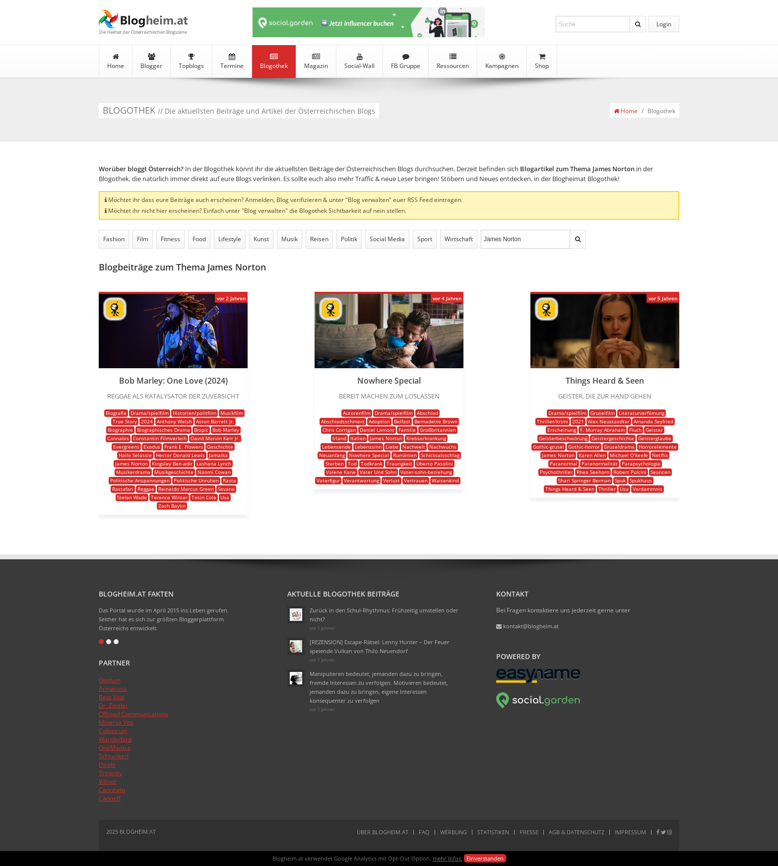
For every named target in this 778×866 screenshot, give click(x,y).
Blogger (151, 61)
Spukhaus (641, 480)
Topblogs (191, 61)
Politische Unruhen (196, 480)
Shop (542, 61)
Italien (358, 438)
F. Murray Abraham (602, 429)
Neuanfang (332, 455)
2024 (147, 421)
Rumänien (405, 455)
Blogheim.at (143, 19)
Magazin (316, 61)
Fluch (635, 429)
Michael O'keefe (629, 455)
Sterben (334, 463)
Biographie (120, 429)
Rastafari (122, 488)
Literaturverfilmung (641, 412)
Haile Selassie (135, 455)
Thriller (607, 488)
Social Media (387, 239)
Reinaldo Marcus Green (186, 488)
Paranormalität (600, 463)
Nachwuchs (442, 446)
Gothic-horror (584, 446)
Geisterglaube (654, 438)
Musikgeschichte (174, 471)
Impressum (630, 832)
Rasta (229, 480)
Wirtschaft (459, 239)
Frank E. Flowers (183, 446)
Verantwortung (361, 480)
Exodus (151, 446)
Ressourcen (453, 61)
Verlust (391, 480)
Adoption (379, 421)
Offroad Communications (133, 714)
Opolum (110, 680)
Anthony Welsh (174, 421)
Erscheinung (561, 429)
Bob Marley (225, 429)
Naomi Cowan (214, 471)
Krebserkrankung (426, 438)
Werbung (453, 832)
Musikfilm (231, 412)
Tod (352, 463)
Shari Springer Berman (584, 480)
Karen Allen (592, 455)
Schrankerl (114, 756)
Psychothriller (556, 471)
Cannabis (118, 438)
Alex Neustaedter (609, 421)
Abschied (427, 412)
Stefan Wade (132, 497)
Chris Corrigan (339, 429)
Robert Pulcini (630, 471)
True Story (125, 421)
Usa (224, 497)
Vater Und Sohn (378, 471)
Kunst (261, 239)
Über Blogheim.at (382, 832)
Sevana (226, 488)
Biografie (116, 412)
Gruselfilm (602, 412)
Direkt (107, 764)
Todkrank (372, 463)
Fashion (114, 239)
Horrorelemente (658, 446)
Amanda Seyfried (653, 421)
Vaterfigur (328, 480)
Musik (289, 239)
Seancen (660, 471)
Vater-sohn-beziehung (426, 471)
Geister (654, 429)
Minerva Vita (116, 722)
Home (115, 61)
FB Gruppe (405, 61)
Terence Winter (169, 497)
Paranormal (564, 463)
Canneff (110, 798)
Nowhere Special (369, 455)
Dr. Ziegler (113, 705)
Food (199, 239)
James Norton (131, 463)
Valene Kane (341, 471)
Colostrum (113, 731)
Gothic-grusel (548, 446)
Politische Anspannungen (140, 480)
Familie (407, 429)
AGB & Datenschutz (576, 832)
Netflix (660, 455)
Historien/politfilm (194, 412)
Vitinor (108, 781)
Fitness (170, 239)
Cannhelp (112, 790)
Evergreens (126, 446)
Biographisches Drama (163, 429)
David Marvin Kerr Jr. (215, 438)
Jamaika (218, 455)
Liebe (392, 446)
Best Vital (112, 697)
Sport (424, 239)
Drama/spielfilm (149, 412)
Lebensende (336, 446)
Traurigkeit (399, 463)
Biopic (201, 429)
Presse (528, 832)
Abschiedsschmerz (343, 421)
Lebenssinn (368, 446)
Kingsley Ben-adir (172, 463)
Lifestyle (229, 239)
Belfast (402, 421)
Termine (232, 61)
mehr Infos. (447, 858)
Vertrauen (416, 480)
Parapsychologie (641, 463)
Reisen (319, 239)
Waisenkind (445, 480)
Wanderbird (115, 739)
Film (142, 239)
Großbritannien (438, 429)
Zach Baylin (172, 505)
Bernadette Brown (435, 421)
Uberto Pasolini (434, 463)
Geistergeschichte (612, 438)
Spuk (620, 480)
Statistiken (493, 832)
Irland (339, 438)
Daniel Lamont (377, 429)
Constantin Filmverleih (160, 438)
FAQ (424, 832)
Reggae (145, 488)
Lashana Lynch (213, 463)
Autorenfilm (357, 412)
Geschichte (220, 446)
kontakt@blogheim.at (527, 626)
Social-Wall (359, 61)
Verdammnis (647, 488)
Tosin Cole (204, 497)
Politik (349, 239)
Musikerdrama (133, 471)
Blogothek (274, 61)
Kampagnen (502, 61)
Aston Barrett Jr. (215, 421)
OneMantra (114, 747)
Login (663, 24)
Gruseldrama (619, 446)
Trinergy (110, 773)
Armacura (113, 688)
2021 (578, 421)
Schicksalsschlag (440, 455)
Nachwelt (413, 446)
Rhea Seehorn (593, 471)
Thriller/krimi (552, 421)
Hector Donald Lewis (180, 455)
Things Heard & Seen (569, 488)
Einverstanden (485, 858)
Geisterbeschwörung (563, 438)
